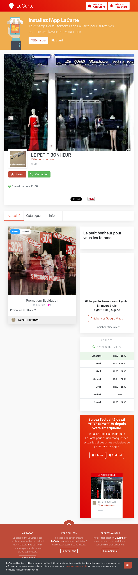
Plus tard (57, 40)
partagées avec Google (76, 566)
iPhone (98, 455)
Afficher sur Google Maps (107, 318)
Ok (127, 565)
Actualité (14, 215)
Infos (52, 215)
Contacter (39, 174)
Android (115, 455)
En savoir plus (28, 557)
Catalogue (33, 215)
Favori (17, 174)
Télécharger (38, 40)
